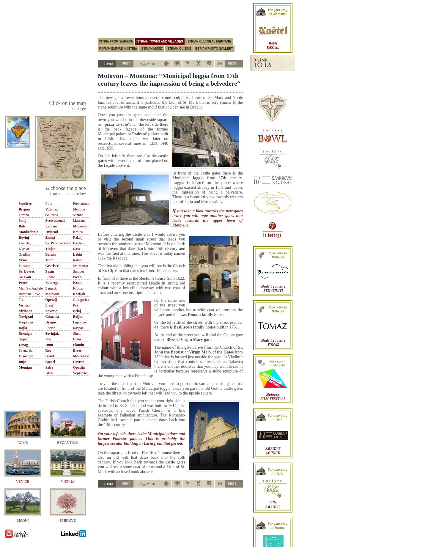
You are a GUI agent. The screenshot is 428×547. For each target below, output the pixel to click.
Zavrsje (51, 311)
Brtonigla (25, 333)
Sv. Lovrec (27, 271)
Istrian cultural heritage (209, 41)
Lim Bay (25, 243)
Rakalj (77, 237)
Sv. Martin (80, 266)
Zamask (51, 288)
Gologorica (81, 300)
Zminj (50, 237)
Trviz (49, 260)
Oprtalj (51, 300)
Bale (22, 226)
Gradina (24, 254)
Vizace (78, 215)
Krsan (78, 283)
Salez (49, 367)
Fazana (24, 215)
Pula (48, 204)
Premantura (81, 204)
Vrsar (23, 260)
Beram (50, 254)
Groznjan (26, 356)
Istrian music (152, 48)
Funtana (24, 266)
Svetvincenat (55, 221)
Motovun (52, 294)
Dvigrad (51, 232)
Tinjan (50, 249)
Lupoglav (80, 322)
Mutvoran (81, 226)
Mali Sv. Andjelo (31, 288)
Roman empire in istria (118, 48)
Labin (77, 254)
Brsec (77, 350)
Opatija (79, 367)
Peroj (22, 221)
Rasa (76, 249)
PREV (126, 63)
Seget (23, 339)
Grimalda (52, 317)
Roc (48, 350)
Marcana (79, 221)
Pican (77, 277)
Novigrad (26, 317)
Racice (50, 328)
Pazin (49, 271)
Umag (23, 345)
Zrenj (49, 305)
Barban (79, 243)
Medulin (79, 209)
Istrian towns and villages (159, 41)
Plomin (78, 345)
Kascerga (52, 283)
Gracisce (52, 266)
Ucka (77, 339)
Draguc (51, 322)
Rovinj (24, 237)
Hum (49, 345)
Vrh (48, 339)
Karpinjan (26, 322)
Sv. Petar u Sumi (58, 243)
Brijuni (24, 209)
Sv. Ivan (25, 277)
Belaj (77, 311)
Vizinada (25, 311)
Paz (75, 305)
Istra (49, 373)
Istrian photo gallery (214, 48)
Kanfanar (52, 226)
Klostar (24, 249)
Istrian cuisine (178, 48)
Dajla (23, 328)
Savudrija (25, 350)
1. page (108, 63)
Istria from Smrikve (116, 41)
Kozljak (79, 294)
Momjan (25, 367)
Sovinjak (52, 333)
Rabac (77, 260)
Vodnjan (52, 209)
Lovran (78, 362)
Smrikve (25, 204)
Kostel (50, 362)
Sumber (78, 271)
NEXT (232, 63)
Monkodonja (28, 232)
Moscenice (81, 356)
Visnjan (25, 305)
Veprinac (80, 373)
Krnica (78, 232)
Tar (21, 300)
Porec (23, 283)
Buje (22, 362)
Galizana (51, 215)
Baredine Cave (29, 294)
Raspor (78, 328)
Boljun (78, 317)
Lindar (50, 277)
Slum (77, 333)
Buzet (49, 356)
